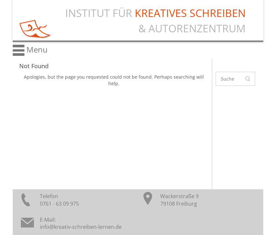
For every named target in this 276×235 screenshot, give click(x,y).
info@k (48, 226)
